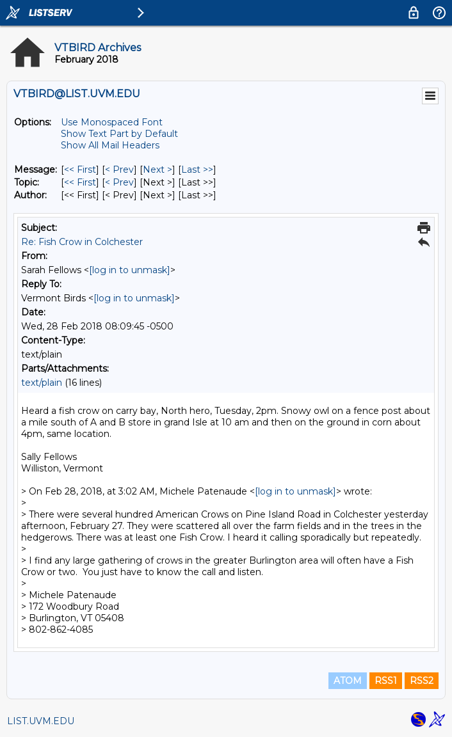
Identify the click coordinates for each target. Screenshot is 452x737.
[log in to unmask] (129, 270)
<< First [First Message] (80, 169)
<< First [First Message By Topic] (80, 182)
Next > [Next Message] (157, 169)
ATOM (348, 680)
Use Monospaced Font (112, 122)
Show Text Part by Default (119, 133)
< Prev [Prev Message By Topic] (119, 182)
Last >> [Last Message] (197, 169)
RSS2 (421, 680)
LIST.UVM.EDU (40, 721)
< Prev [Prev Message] (119, 169)
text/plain (41, 382)
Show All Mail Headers (110, 145)
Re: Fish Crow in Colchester (82, 242)
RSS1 (386, 680)
